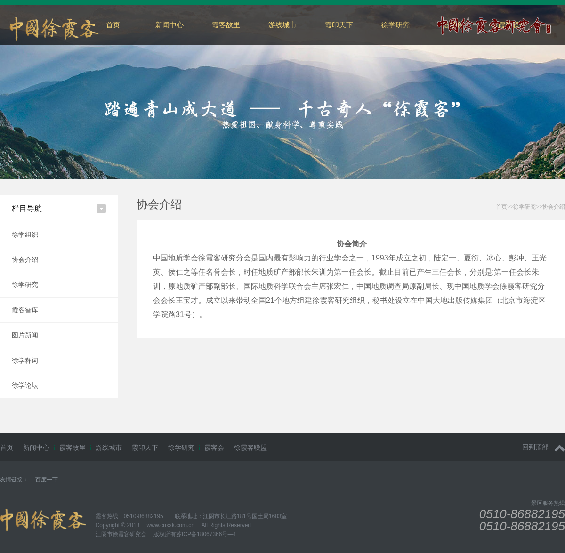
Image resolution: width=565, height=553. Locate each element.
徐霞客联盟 (250, 447)
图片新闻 (25, 335)
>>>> (530, 207)
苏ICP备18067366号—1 (206, 534)
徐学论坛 (25, 385)
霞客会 (214, 447)
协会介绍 (25, 259)
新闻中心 (169, 25)
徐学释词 (25, 360)
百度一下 (46, 479)
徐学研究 (395, 25)
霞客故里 (226, 25)
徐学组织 (25, 234)
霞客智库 (25, 310)
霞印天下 (339, 25)
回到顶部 (543, 447)
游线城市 (282, 25)
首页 (113, 25)
